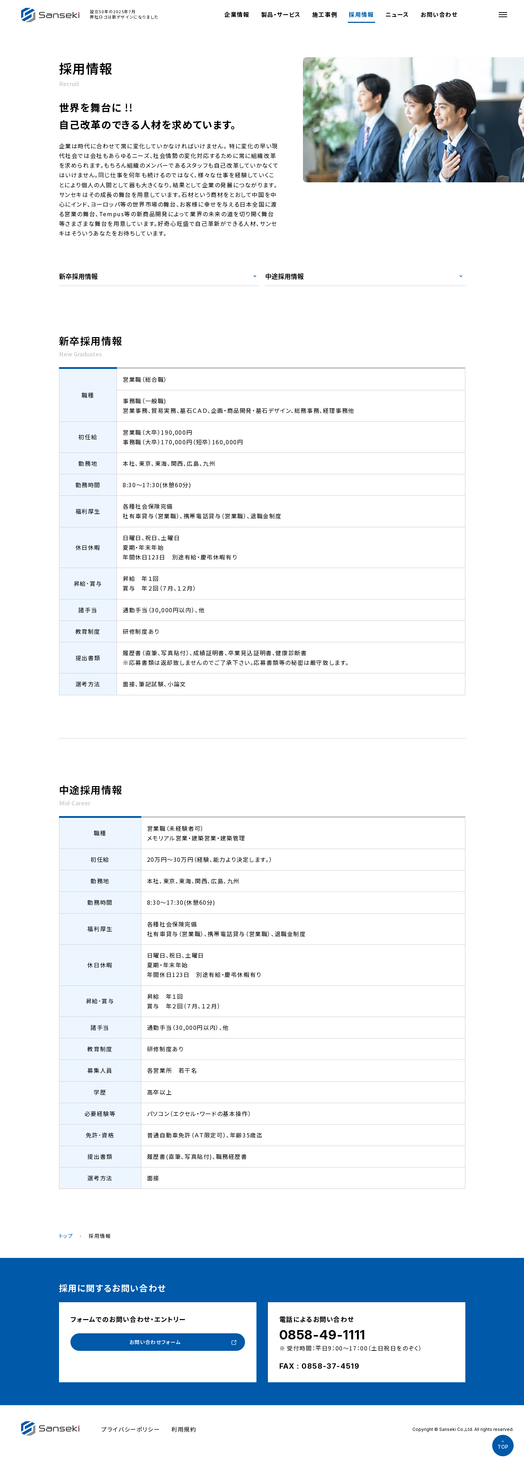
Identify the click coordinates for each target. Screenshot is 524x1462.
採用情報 (361, 14)
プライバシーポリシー (130, 1429)
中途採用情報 (284, 276)
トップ (66, 1235)
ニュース (397, 14)
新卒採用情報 (78, 276)
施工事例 (324, 14)
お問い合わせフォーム (154, 1343)
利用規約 (183, 1429)
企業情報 (236, 14)
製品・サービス (281, 14)
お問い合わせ (439, 14)
